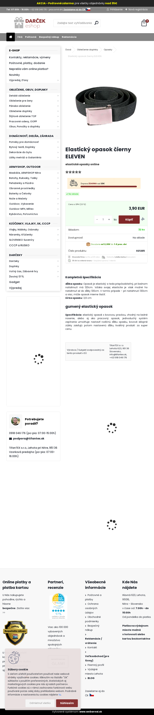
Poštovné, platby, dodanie (27, 63)
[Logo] (29, 23)
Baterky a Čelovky (20, 193)
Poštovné (30, 37)
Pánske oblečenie (19, 106)
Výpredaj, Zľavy (18, 80)
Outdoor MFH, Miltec (21, 209)
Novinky (14, 75)
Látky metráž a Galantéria (25, 157)
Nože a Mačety (18, 198)
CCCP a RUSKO (19, 245)
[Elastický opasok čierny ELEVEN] (106, 102)
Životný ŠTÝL (16, 276)
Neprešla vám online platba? (28, 69)
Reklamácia (69, 37)
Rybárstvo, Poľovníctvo (23, 214)
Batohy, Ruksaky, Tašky (23, 178)
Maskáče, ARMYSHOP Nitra (25, 172)
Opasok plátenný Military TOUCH (84, 427)
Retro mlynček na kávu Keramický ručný (42, 383)
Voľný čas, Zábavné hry (23, 271)
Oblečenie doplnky (20, 111)
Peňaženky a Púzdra (21, 183)
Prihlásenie (116, 9)
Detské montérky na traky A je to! (85, 532)
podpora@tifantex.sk (28, 438)
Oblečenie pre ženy (21, 100)
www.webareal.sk (90, 711)
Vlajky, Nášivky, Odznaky (24, 229)
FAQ (20, 37)
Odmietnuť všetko (40, 703)
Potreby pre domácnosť (24, 142)
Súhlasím (67, 703)
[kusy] (103, 220)
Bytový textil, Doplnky (22, 147)
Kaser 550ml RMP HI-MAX (43, 352)
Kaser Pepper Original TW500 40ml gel (124, 528)
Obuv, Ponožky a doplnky (24, 126)
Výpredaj (15, 288)
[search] (96, 23)
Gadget (14, 282)
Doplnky (14, 266)
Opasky (108, 49)
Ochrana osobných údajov (91, 608)
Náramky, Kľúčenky (21, 234)
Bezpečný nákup (49, 37)
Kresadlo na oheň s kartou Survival (40, 320)
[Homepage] (10, 37)
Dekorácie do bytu (20, 152)
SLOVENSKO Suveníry (21, 240)
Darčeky (14, 261)
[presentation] (67, 423)
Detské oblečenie (19, 95)
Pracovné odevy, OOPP (23, 121)
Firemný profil (96, 665)
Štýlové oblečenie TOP (22, 116)
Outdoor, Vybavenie (21, 203)
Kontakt (93, 647)
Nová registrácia (138, 9)
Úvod (68, 49)
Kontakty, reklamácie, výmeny (29, 57)
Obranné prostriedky (22, 188)
